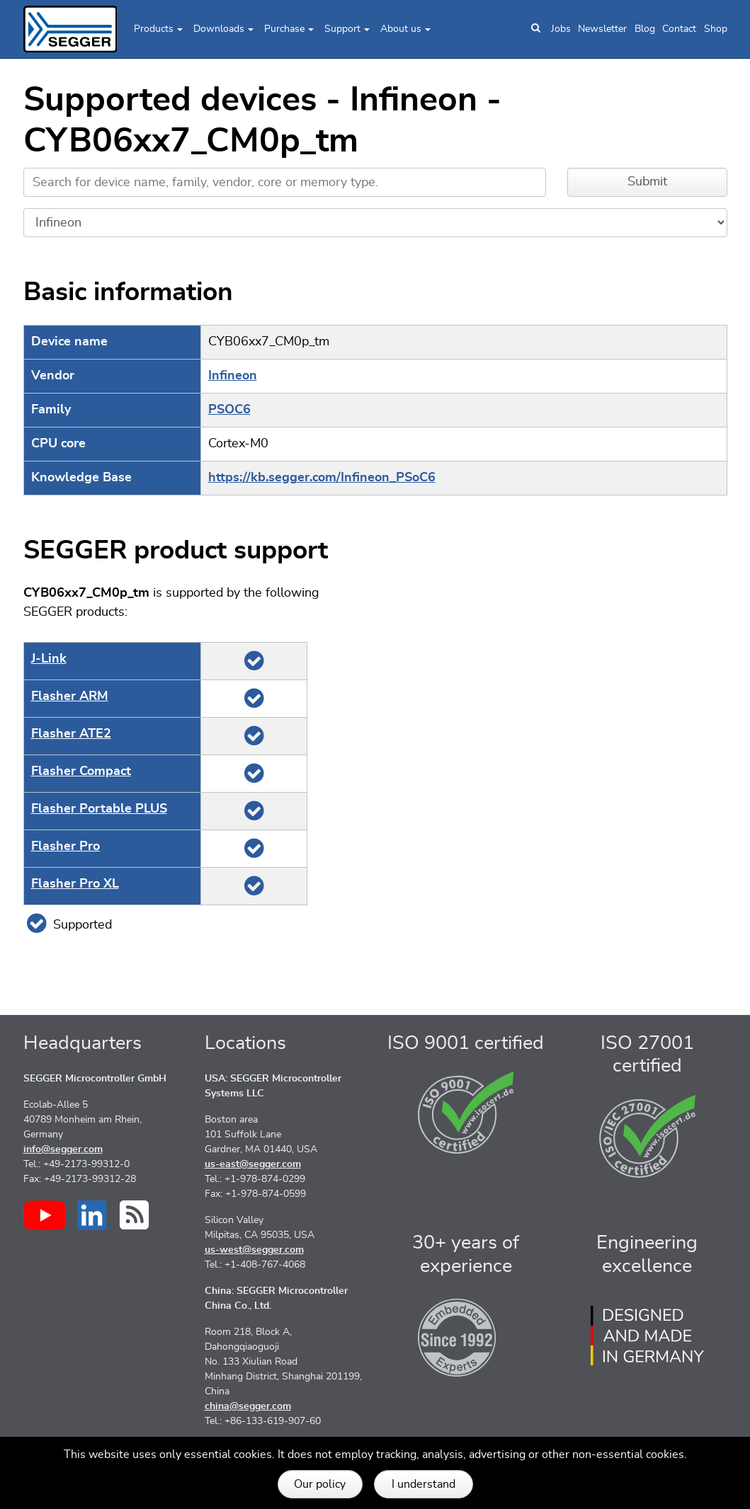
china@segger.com (248, 1406)
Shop (715, 29)
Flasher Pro (65, 846)
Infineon (232, 375)
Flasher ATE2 (71, 734)
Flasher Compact (81, 771)
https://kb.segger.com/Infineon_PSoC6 (322, 477)
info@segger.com (63, 1149)
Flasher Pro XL (75, 884)
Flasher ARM (69, 696)
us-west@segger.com (254, 1250)
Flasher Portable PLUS (99, 809)
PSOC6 (229, 409)
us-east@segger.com (253, 1164)
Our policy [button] (320, 1484)
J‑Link (49, 659)
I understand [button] (423, 1484)
